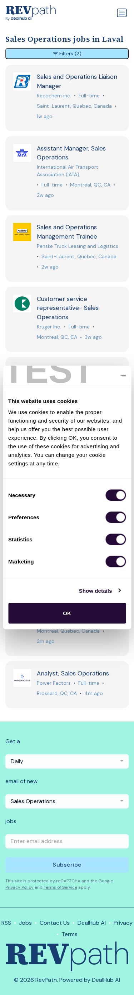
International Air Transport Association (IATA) (67, 171)
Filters (67, 53)
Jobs (25, 923)
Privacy (123, 923)
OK (67, 613)
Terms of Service (60, 887)
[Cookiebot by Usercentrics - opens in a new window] (95, 376)
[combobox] (67, 761)
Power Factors (54, 683)
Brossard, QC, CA (57, 693)
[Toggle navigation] (122, 13)
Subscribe (67, 864)
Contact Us (55, 923)
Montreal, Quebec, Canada (68, 631)
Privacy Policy (19, 887)
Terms (69, 934)
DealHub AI (92, 923)
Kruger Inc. (49, 326)
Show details (95, 590)
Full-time (89, 95)
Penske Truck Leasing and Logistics (77, 246)
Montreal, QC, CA (90, 185)
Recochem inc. (54, 95)
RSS (6, 923)
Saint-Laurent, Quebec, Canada (74, 106)
